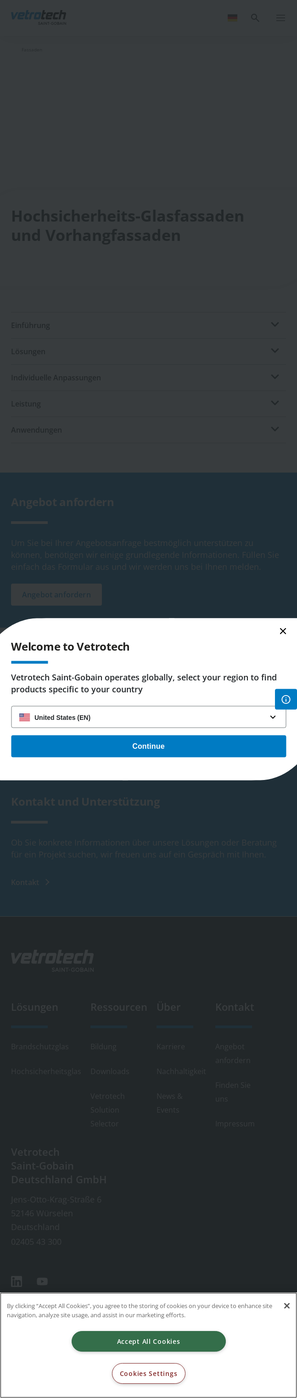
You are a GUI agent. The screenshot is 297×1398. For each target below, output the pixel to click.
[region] (148, 1345)
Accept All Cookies (148, 1341)
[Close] (287, 1306)
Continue (148, 746)
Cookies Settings (149, 1373)
